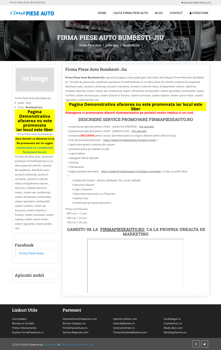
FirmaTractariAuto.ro (75, 327)
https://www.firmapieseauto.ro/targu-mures (129, 140)
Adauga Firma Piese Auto (196, 2)
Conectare (199, 13)
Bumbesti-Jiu (131, 45)
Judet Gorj (112, 45)
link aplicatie (146, 126)
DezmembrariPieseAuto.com (80, 319)
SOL (91, 344)
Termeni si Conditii (23, 323)
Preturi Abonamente (24, 327)
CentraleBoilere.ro (124, 323)
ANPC (84, 344)
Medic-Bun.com (173, 327)
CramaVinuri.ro (173, 323)
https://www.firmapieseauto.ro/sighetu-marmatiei (131, 171)
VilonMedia (50, 344)
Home (102, 13)
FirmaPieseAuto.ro (122, 229)
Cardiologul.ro (172, 319)
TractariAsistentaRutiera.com (130, 332)
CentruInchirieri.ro (124, 327)
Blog (159, 13)
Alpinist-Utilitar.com (125, 319)
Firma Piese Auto (90, 45)
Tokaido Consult (69, 344)
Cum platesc (19, 319)
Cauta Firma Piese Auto (130, 13)
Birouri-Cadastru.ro (74, 323)
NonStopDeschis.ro (175, 332)
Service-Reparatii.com (75, 332)
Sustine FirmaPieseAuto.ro (28, 332)
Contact (176, 13)
